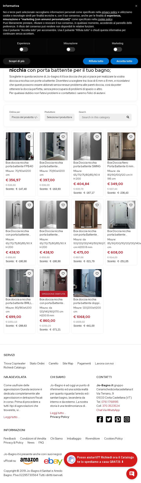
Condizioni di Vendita (33, 438)
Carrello (53, 363)
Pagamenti (84, 363)
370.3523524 (111, 406)
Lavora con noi (104, 363)
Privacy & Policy (13, 442)
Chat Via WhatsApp (108, 410)
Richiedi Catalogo (15, 367)
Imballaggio (74, 438)
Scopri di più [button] (16, 61)
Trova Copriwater (15, 363)
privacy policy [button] (109, 12)
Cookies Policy (113, 438)
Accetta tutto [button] (124, 61)
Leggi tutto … (12, 417)
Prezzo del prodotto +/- (25, 117)
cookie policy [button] (105, 19)
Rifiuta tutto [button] (96, 61)
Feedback (10, 438)
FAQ (41, 442)
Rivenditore (93, 438)
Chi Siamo (56, 438)
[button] (136, 6)
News (31, 442)
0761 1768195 (109, 402)
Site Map (68, 363)
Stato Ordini (37, 363)
